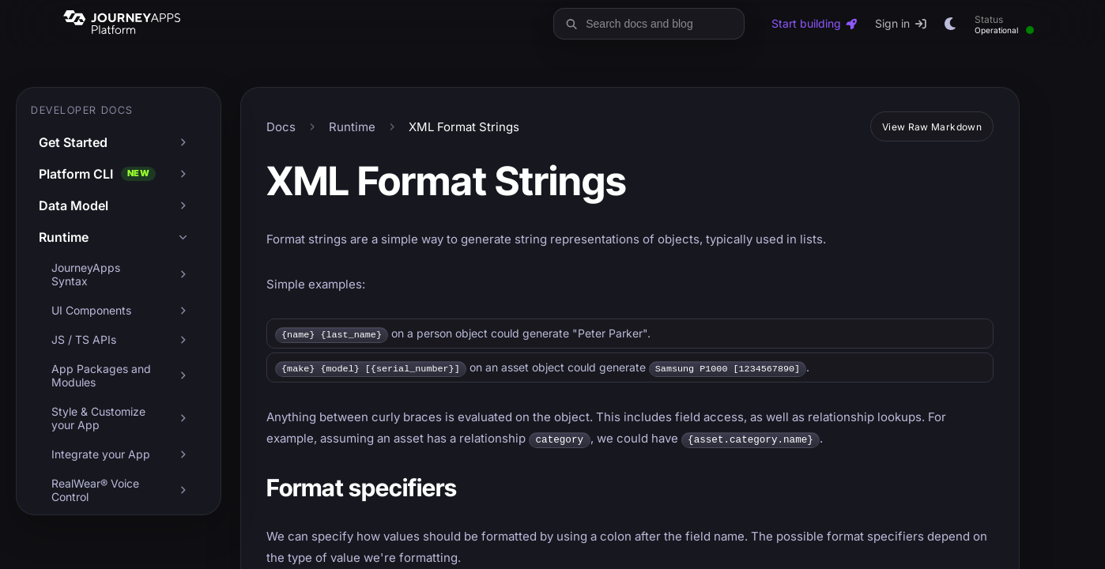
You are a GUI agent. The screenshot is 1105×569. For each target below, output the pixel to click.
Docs (281, 126)
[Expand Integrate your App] (182, 454)
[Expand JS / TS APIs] (182, 339)
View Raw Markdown (932, 127)
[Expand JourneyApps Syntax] (182, 274)
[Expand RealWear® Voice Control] (182, 490)
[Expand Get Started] (182, 142)
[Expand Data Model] (182, 205)
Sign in (901, 23)
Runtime (352, 126)
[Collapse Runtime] (182, 237)
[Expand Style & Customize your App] (182, 418)
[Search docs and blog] (661, 24)
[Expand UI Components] (182, 310)
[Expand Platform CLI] (182, 174)
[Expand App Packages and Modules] (182, 375)
